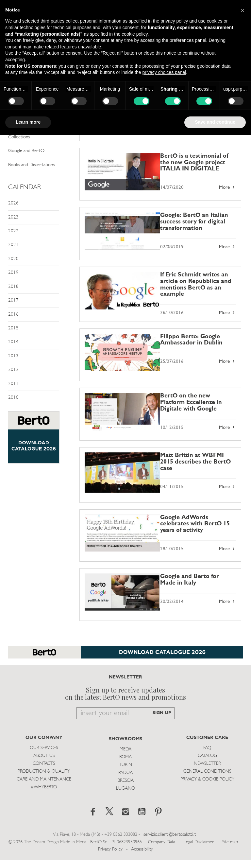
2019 (13, 272)
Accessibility (142, 849)
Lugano (125, 788)
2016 (13, 314)
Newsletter (207, 763)
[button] (242, 10)
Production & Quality (44, 771)
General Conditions (207, 771)
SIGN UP (162, 713)
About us (44, 755)
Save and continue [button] (215, 122)
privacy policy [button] (174, 21)
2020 (13, 258)
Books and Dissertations (31, 165)
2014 (13, 342)
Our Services (44, 748)
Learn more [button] (28, 122)
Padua (125, 772)
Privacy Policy (110, 849)
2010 (13, 397)
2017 (13, 300)
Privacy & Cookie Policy (207, 779)
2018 (13, 286)
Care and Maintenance (44, 779)
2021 (13, 244)
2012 (13, 369)
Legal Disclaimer (199, 842)
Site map (230, 842)
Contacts (44, 763)
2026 (13, 203)
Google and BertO (26, 151)
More (227, 187)
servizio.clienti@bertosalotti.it (169, 834)
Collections (19, 137)
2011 (13, 383)
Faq (207, 748)
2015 (13, 328)
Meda (125, 749)
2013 (13, 356)
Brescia (126, 780)
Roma (125, 757)
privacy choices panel (164, 72)
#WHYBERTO (44, 787)
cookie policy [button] (134, 34)
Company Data (161, 842)
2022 (13, 231)
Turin (125, 765)
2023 (13, 217)
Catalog (207, 755)
